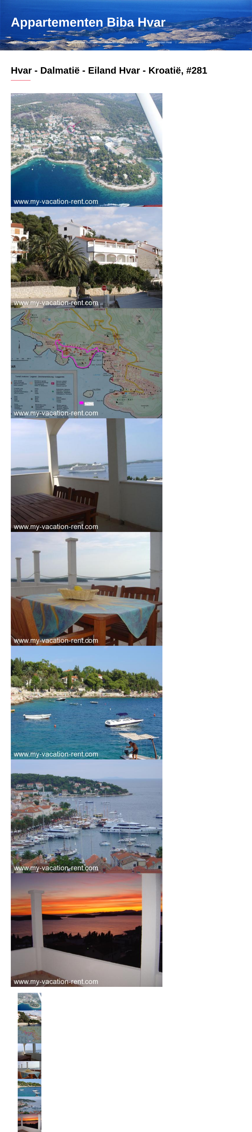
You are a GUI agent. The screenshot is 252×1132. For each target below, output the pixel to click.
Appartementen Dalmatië (82, 42)
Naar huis (17, 42)
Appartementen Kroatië (45, 42)
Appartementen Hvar (159, 42)
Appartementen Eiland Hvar (122, 42)
